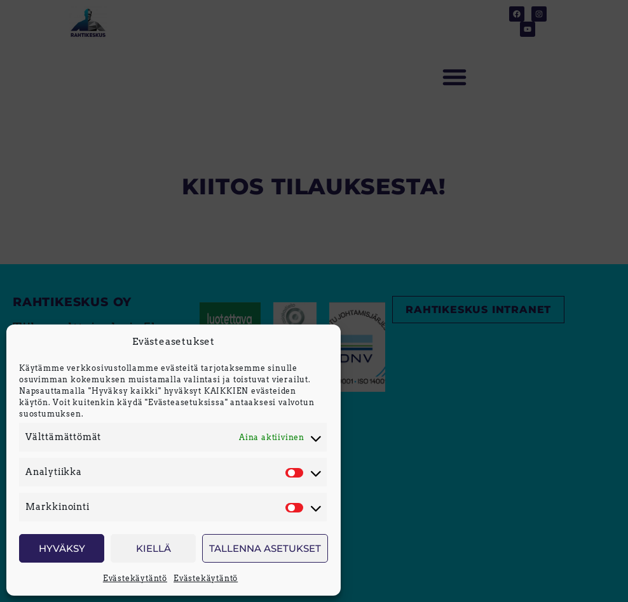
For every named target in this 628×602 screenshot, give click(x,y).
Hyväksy (62, 548)
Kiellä (153, 548)
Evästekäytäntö (135, 578)
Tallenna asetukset (265, 548)
